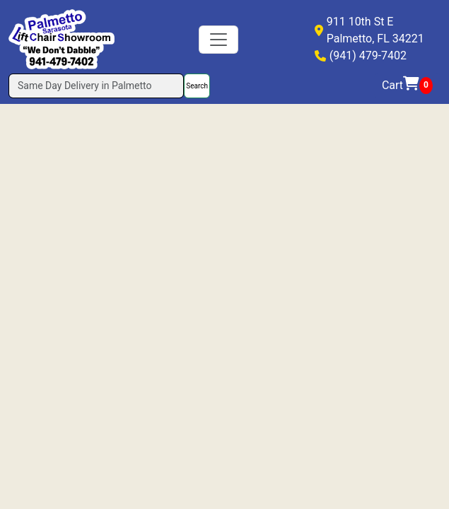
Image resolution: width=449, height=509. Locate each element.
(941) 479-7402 (368, 55)
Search (197, 86)
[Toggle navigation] (218, 39)
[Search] (96, 86)
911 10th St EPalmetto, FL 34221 (375, 30)
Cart (407, 85)
